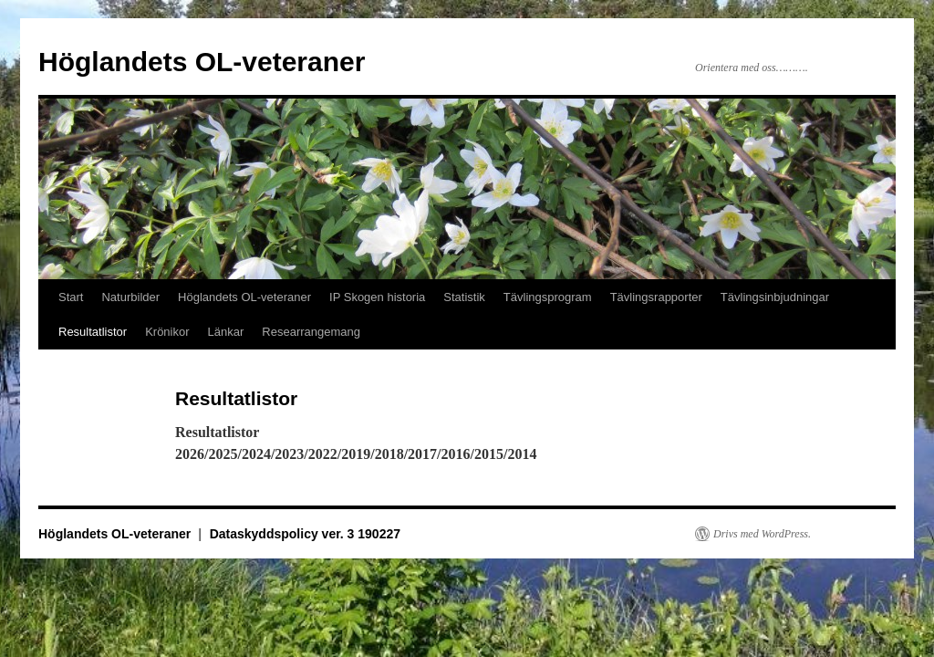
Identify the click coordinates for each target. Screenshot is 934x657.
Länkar (226, 332)
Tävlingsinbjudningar (775, 297)
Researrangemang (311, 332)
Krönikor (167, 332)
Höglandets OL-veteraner (201, 62)
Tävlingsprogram (547, 297)
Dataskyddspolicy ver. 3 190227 (305, 534)
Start (70, 297)
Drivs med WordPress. (762, 533)
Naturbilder (130, 297)
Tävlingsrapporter (656, 297)
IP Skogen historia (377, 297)
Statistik (464, 297)
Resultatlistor (92, 332)
